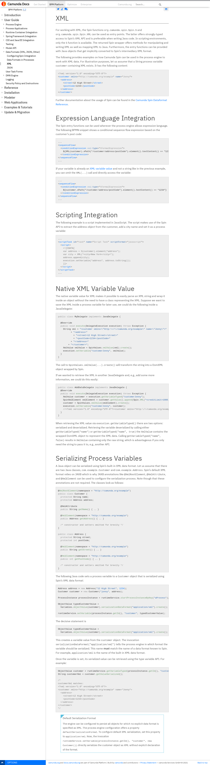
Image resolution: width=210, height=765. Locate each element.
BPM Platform (56, 4)
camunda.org (54, 762)
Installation (11, 92)
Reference (11, 88)
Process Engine (13, 24)
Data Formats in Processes (20, 59)
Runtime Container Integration (21, 32)
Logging (10, 79)
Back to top (203, 762)
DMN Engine (12, 75)
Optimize (72, 4)
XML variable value (101, 168)
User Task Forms (14, 71)
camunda (119, 762)
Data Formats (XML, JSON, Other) (23, 52)
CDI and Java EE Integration (20, 40)
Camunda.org (125, 4)
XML (9, 63)
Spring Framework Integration (21, 36)
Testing (9, 44)
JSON (10, 67)
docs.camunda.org (72, 762)
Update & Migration (17, 112)
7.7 (24, 9)
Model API (11, 48)
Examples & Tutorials (18, 107)
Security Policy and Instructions (22, 83)
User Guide (11, 20)
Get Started (40, 4)
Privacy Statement (148, 762)
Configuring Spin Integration (21, 55)
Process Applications (16, 28)
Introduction (12, 15)
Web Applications (15, 102)
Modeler (9, 97)
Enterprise (86, 4)
